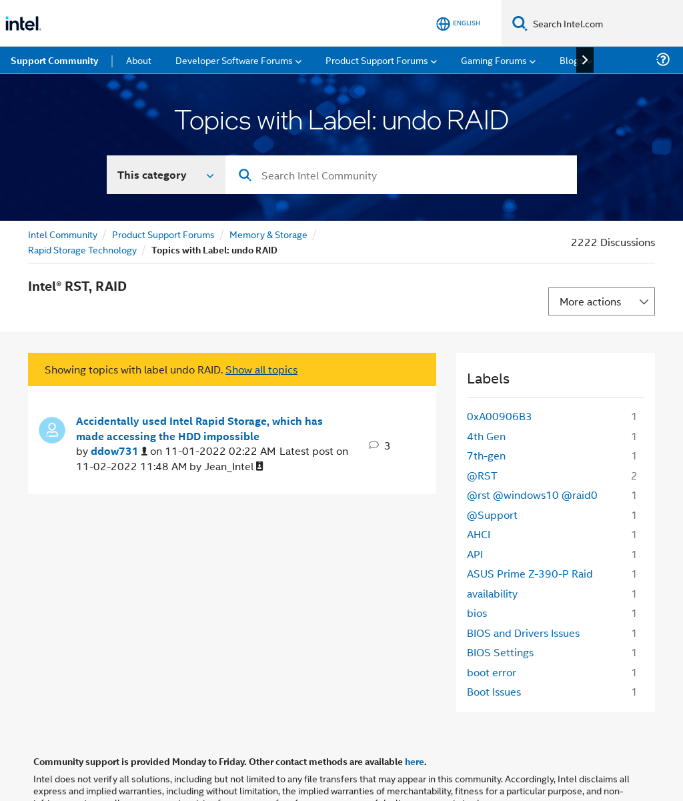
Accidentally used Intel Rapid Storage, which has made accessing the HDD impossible (199, 429)
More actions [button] (590, 301)
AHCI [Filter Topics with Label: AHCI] (478, 534)
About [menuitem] (138, 60)
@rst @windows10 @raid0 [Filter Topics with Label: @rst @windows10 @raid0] (532, 494)
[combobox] (401, 174)
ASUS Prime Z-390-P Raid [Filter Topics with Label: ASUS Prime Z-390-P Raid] (530, 573)
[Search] (520, 23)
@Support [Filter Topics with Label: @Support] (492, 514)
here (414, 761)
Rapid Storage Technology (82, 249)
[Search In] (166, 174)
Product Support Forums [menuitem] (376, 60)
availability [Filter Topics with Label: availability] (492, 593)
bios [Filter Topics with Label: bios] (477, 612)
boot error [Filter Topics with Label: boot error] (491, 672)
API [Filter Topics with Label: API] (475, 554)
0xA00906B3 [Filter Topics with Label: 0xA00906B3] (499, 416)
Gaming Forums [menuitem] (494, 60)
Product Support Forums (163, 234)
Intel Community (62, 234)
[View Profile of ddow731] (119, 451)
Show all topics (261, 369)
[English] (458, 24)
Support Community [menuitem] (54, 60)
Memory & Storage (268, 234)
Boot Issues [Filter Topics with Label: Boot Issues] (494, 691)
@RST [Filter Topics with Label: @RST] (482, 475)
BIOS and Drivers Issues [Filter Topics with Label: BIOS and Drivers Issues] (523, 632)
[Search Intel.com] (605, 23)
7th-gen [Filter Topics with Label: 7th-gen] (486, 455)
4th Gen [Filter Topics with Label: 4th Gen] (486, 436)
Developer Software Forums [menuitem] (234, 60)
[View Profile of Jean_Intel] (233, 467)
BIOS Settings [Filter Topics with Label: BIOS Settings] (500, 652)
